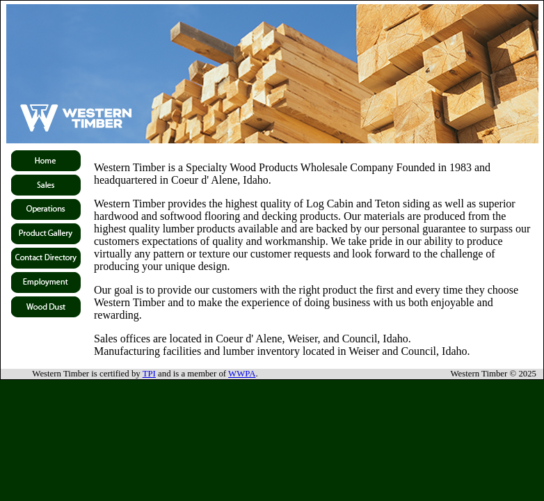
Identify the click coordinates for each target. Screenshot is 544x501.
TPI (149, 374)
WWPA (241, 374)
